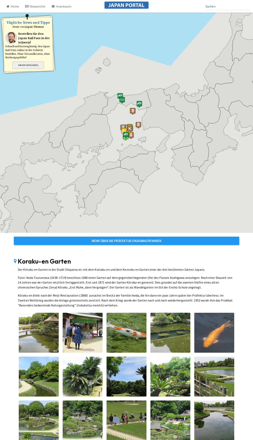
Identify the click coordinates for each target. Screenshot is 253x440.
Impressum (61, 6)
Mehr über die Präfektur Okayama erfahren (126, 241)
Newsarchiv (35, 6)
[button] (113, 139)
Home (12, 6)
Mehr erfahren (28, 65)
